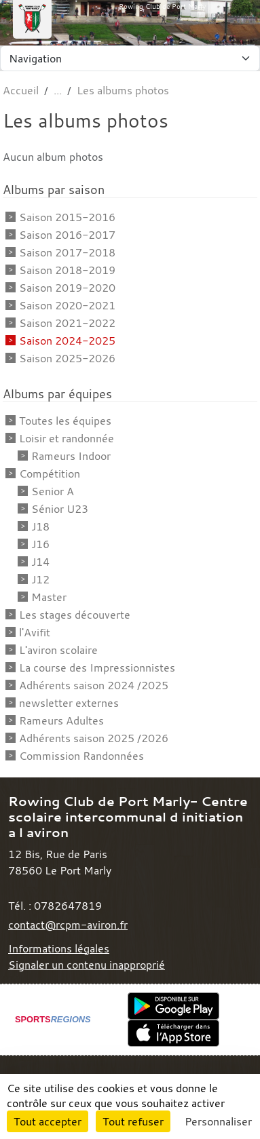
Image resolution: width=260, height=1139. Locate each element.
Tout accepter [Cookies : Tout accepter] (47, 1121)
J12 (40, 579)
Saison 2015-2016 (67, 217)
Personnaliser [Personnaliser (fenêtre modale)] (218, 1121)
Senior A (52, 491)
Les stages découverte (74, 614)
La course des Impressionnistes (97, 667)
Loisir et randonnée (66, 438)
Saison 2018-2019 (67, 270)
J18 (40, 526)
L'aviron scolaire (58, 649)
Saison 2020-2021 (67, 305)
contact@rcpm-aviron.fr (68, 924)
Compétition (49, 473)
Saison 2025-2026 (67, 358)
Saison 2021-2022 (67, 322)
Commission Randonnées (81, 755)
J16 (40, 544)
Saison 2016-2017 (67, 234)
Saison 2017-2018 (67, 252)
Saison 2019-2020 (67, 287)
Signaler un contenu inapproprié (86, 964)
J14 (40, 561)
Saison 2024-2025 (67, 340)
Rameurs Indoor (71, 455)
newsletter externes (69, 702)
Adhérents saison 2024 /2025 (93, 685)
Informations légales (58, 948)
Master (49, 597)
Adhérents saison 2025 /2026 (93, 738)
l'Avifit (34, 632)
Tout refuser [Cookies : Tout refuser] (133, 1121)
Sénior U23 (59, 508)
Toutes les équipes (65, 420)
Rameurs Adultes (61, 720)
